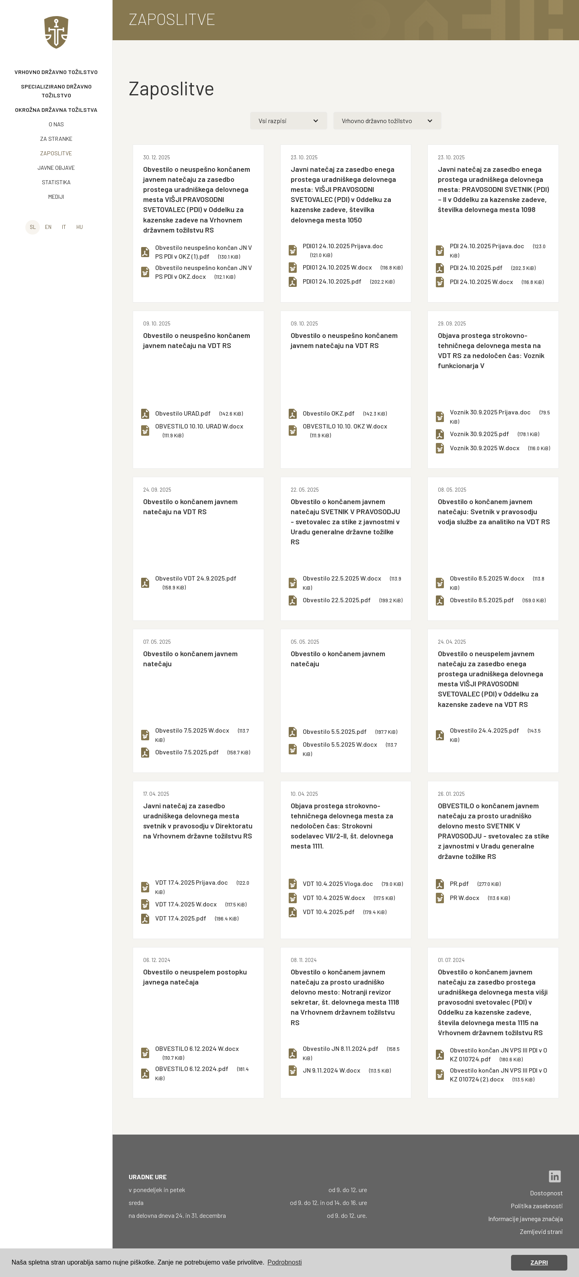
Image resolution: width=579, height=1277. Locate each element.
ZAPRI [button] (539, 1262)
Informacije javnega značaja (525, 1218)
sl (33, 227)
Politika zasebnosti (537, 1205)
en (48, 227)
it (64, 227)
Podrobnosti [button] (284, 1262)
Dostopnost (546, 1193)
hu (79, 227)
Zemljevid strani (541, 1231)
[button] (289, 121)
